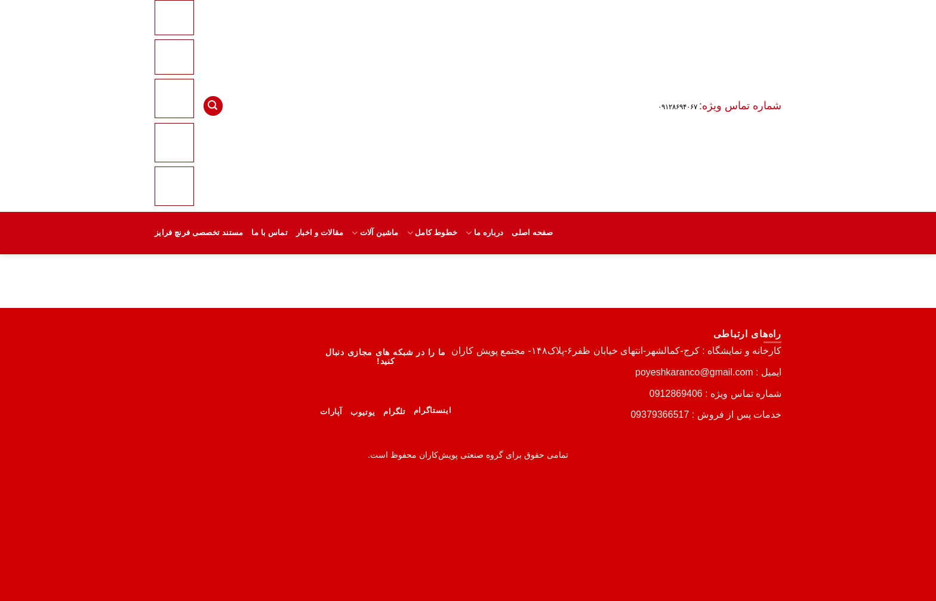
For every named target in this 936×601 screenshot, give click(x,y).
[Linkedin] (174, 142)
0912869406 (676, 394)
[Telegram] (174, 185)
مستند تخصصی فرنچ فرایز (199, 232)
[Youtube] (176, 57)
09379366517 (659, 414)
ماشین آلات (375, 233)
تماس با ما (269, 232)
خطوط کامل (432, 233)
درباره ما (484, 233)
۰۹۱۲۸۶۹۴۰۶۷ (677, 107)
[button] (213, 106)
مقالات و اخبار (319, 232)
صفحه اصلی (532, 232)
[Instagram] (174, 98)
